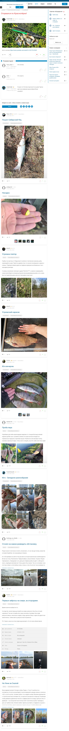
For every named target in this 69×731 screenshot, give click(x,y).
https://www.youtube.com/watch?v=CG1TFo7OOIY (23, 50)
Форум (30, 4)
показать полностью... (8, 568)
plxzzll (8, 248)
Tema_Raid (9, 64)
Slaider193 (9, 421)
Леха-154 (9, 114)
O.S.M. (8, 360)
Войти (9, 106)
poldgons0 (9, 187)
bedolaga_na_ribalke (11, 538)
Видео (43, 4)
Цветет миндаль (56, 30)
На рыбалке (5, 123)
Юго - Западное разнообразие (56, 26)
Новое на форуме (54, 48)
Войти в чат (58, 42)
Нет (10, 7)
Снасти (4, 196)
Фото (36, 4)
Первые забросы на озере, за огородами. (57, 20)
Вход (65, 3)
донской (8, 677)
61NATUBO (9, 19)
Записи (49, 4)
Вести (4, 257)
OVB (7, 76)
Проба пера (55, 14)
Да (19, 7)
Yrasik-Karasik (10, 472)
